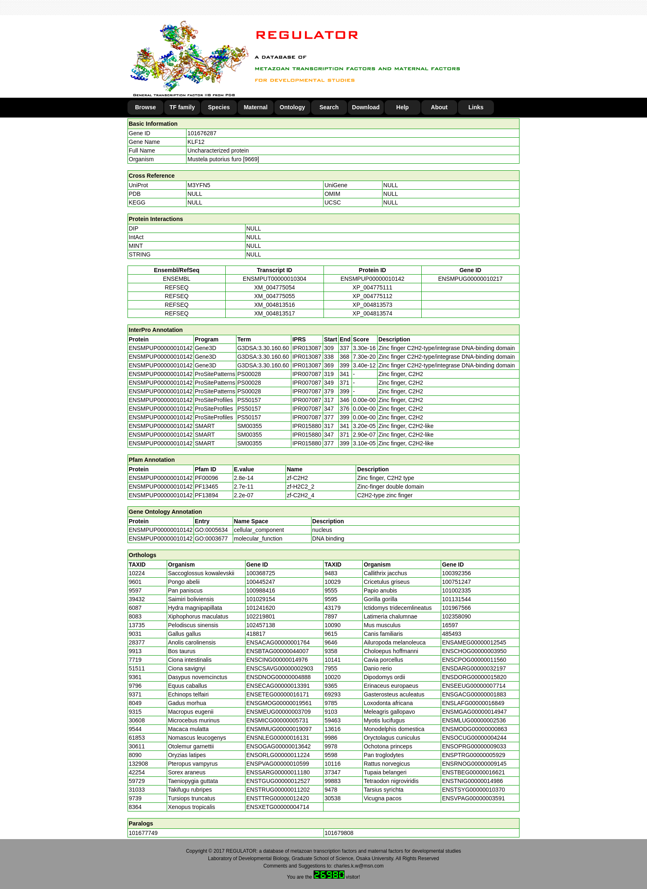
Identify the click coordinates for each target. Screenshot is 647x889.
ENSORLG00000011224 (278, 755)
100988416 (260, 590)
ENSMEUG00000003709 (278, 711)
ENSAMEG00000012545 (474, 642)
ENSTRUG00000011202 (278, 789)
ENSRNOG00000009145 (474, 763)
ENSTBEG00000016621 (473, 772)
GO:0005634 (211, 530)
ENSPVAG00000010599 (277, 763)
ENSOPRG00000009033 (474, 746)
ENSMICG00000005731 (277, 720)
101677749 (143, 833)
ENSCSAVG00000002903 (279, 668)
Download (366, 107)
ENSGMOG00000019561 (279, 703)
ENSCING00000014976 (277, 659)
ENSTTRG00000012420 (277, 798)
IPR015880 (306, 426)
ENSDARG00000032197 (474, 668)
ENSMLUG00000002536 (474, 720)
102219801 (260, 616)
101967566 (456, 607)
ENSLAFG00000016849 (473, 703)
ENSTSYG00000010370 (473, 789)
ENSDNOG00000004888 (278, 677)
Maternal (256, 107)
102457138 (260, 625)
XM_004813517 (274, 313)
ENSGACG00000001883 (474, 694)
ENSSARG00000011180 (278, 772)
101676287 (201, 133)
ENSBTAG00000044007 (277, 651)
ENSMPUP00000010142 (372, 278)
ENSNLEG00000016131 (277, 737)
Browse (145, 107)
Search (329, 107)
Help (402, 107)
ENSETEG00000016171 (277, 694)
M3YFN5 (198, 185)
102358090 (456, 616)
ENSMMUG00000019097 (279, 729)
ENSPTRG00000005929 (473, 755)
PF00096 (206, 478)
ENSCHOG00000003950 (474, 651)
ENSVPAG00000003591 (473, 798)
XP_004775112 (372, 296)
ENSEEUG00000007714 (473, 685)
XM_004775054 (274, 287)
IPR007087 (306, 374)
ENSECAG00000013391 (278, 685)
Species (219, 107)
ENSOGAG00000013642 (278, 746)
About (439, 107)
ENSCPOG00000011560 (474, 659)
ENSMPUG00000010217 (470, 278)
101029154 (260, 599)
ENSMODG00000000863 (474, 729)
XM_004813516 (274, 304)
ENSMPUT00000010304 (274, 278)
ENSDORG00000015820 (474, 677)
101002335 (456, 590)
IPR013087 (306, 348)
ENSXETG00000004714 (277, 807)
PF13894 (206, 495)
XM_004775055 (274, 296)
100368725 (260, 573)
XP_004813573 (372, 304)
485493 (451, 633)
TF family (182, 107)
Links (476, 107)
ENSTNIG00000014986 (472, 781)
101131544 (456, 599)
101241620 (260, 607)
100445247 (260, 582)
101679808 (339, 833)
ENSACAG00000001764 (278, 642)
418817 (256, 633)
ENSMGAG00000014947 (474, 711)
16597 (450, 625)
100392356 (456, 573)
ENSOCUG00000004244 (474, 737)
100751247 (456, 582)
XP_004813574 (372, 313)
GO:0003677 (211, 538)
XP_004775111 (372, 287)
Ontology (292, 107)
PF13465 (206, 486)
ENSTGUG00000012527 (278, 781)
